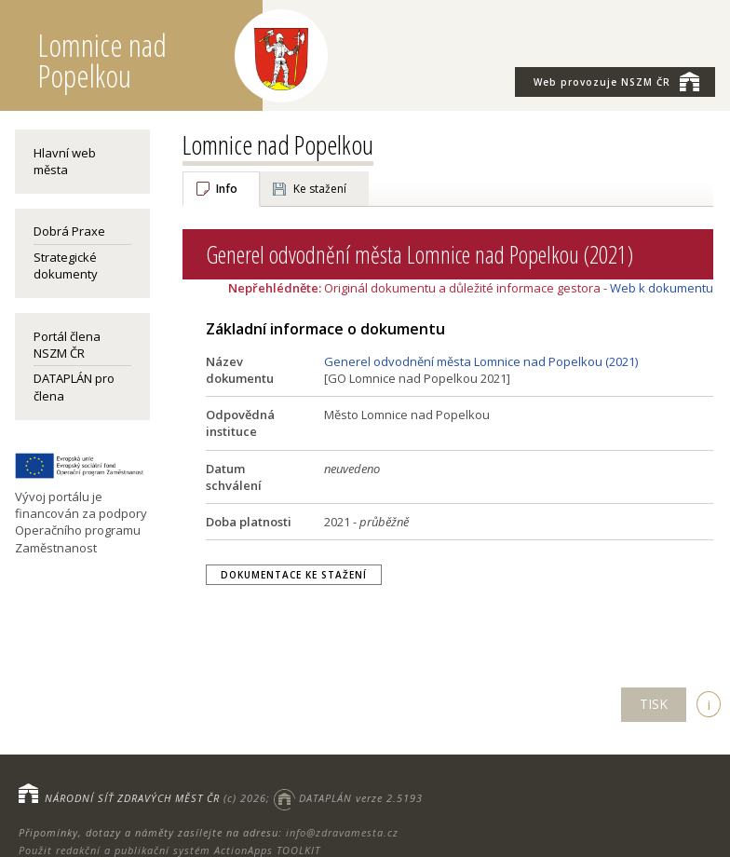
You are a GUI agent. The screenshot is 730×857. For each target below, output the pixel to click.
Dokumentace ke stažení (294, 574)
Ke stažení (319, 189)
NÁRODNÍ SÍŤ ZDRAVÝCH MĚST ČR (132, 798)
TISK (654, 704)
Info (226, 189)
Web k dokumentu (661, 287)
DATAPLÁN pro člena (74, 386)
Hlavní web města (65, 161)
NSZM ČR (616, 81)
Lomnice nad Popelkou (277, 144)
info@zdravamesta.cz (342, 832)
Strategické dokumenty (66, 265)
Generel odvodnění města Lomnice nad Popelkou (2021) (481, 361)
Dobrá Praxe (69, 231)
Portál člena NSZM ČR (67, 344)
